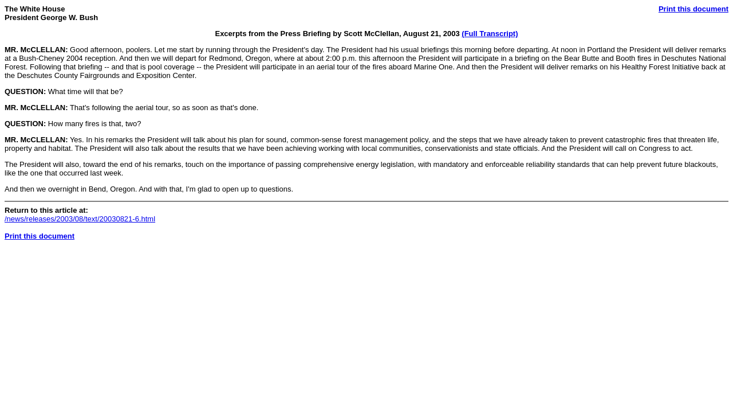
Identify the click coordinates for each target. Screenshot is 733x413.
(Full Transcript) (490, 33)
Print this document (693, 9)
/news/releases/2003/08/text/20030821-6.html (80, 219)
